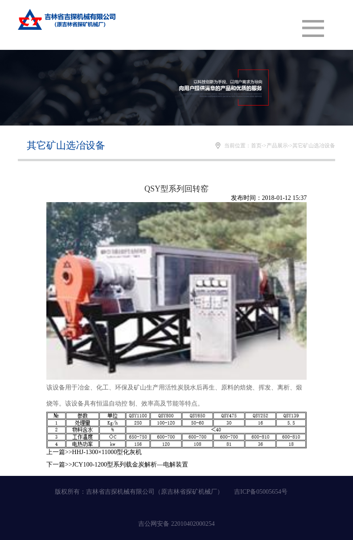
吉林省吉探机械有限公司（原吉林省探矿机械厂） (154, 491)
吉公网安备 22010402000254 (176, 523)
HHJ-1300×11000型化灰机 (107, 452)
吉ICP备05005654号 (260, 491)
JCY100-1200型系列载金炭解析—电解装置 (130, 464)
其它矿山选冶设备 (313, 145)
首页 (256, 145)
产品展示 (277, 145)
